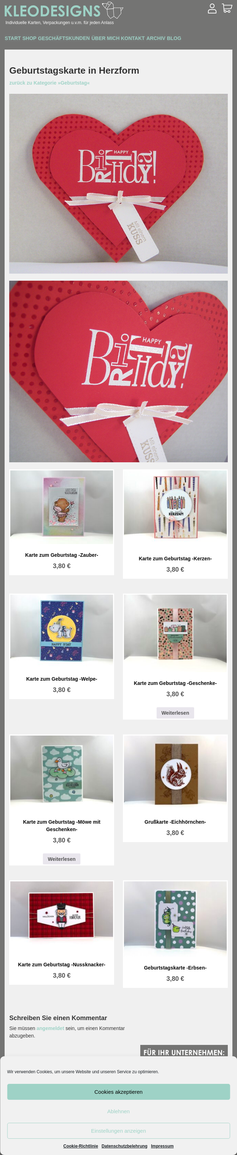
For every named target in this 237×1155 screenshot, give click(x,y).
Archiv (194, 39)
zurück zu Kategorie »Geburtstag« (49, 83)
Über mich (129, 39)
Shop (40, 39)
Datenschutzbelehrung (124, 1146)
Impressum (162, 1146)
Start (16, 39)
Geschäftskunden (81, 39)
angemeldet (50, 1028)
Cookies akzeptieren (119, 1092)
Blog (219, 39)
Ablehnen (118, 1111)
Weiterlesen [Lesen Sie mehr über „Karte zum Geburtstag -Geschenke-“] (175, 713)
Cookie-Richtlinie (80, 1146)
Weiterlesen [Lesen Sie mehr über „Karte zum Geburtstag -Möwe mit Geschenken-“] (61, 859)
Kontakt (164, 39)
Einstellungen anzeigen (118, 1131)
